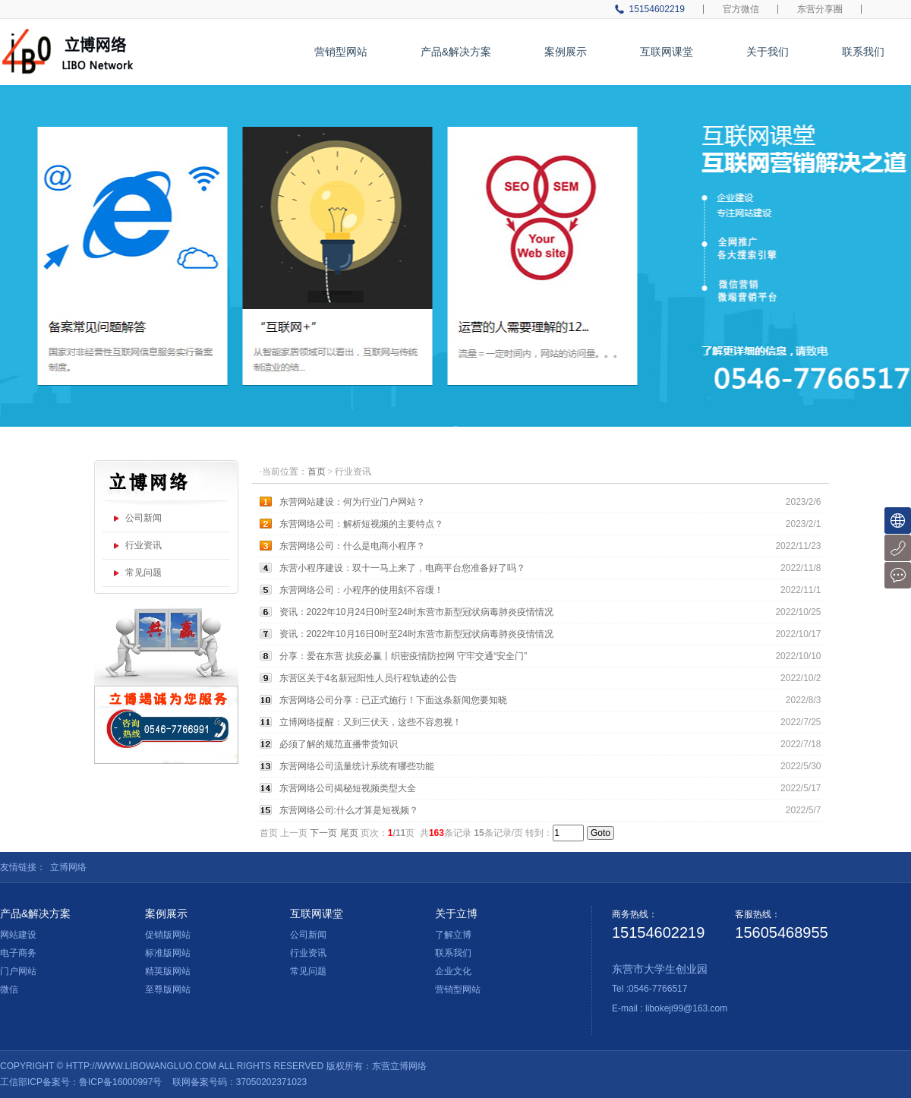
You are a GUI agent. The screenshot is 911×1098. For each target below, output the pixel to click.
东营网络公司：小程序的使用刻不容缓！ (361, 590)
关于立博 (456, 913)
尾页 (349, 833)
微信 (9, 989)
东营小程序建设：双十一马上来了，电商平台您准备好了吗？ (402, 568)
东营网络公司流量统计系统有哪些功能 (356, 766)
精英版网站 (168, 971)
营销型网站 (340, 52)
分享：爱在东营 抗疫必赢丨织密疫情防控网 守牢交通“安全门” (403, 656)
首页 (316, 471)
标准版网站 (168, 953)
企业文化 (453, 971)
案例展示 (565, 52)
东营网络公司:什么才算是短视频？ (348, 810)
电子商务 (18, 953)
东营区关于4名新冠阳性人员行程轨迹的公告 (368, 678)
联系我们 (863, 52)
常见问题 (143, 572)
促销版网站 (168, 934)
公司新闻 (143, 518)
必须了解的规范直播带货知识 (338, 744)
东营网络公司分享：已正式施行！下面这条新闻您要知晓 (393, 700)
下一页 (323, 833)
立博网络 (68, 867)
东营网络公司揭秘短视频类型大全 (347, 788)
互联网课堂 (666, 52)
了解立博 (453, 934)
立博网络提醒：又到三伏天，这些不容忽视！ (370, 722)
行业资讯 (143, 545)
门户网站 (18, 971)
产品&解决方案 (456, 52)
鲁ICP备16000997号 (120, 1082)
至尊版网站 (168, 989)
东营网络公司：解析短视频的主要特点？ (361, 524)
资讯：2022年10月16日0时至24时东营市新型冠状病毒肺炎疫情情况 (416, 634)
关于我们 (767, 52)
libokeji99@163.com (686, 1008)
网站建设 (18, 934)
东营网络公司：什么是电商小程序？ (352, 546)
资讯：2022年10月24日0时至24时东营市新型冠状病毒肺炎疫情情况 (416, 612)
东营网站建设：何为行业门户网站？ (352, 502)
